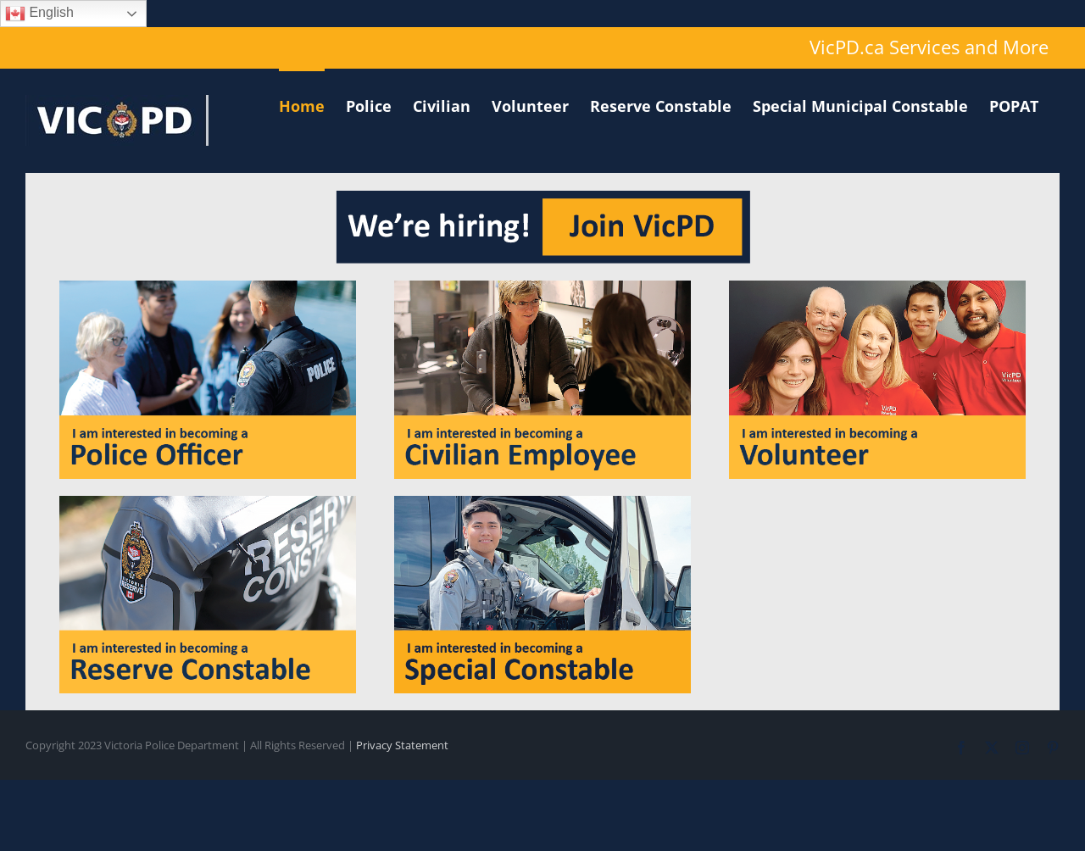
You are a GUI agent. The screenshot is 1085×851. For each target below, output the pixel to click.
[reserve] (207, 502)
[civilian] (542, 287)
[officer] (207, 287)
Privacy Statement (402, 745)
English (39, 13)
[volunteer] (877, 287)
